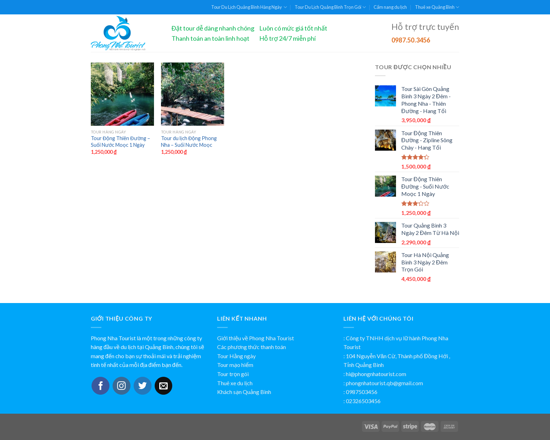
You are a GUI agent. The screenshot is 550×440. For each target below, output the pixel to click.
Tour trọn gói (233, 373)
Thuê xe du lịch (235, 383)
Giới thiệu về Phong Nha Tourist (255, 338)
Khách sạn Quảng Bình (244, 391)
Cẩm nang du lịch (390, 7)
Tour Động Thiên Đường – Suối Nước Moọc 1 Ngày (120, 141)
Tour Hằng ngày (236, 356)
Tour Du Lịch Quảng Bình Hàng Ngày (249, 7)
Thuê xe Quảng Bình (437, 7)
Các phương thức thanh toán (251, 346)
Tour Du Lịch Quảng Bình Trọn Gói (330, 7)
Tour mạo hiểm (235, 364)
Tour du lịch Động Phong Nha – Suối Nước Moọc (189, 141)
